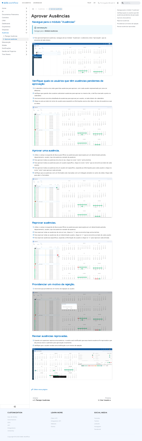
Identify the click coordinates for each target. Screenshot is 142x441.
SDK (7, 422)
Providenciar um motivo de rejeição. (128, 23)
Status (52, 426)
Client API (53, 418)
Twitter (95, 421)
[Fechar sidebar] (15, 407)
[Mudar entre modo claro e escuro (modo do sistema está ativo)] (118, 3)
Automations (10, 420)
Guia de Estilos (11, 417)
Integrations (10, 428)
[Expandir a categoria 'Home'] (26, 8)
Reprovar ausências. (123, 21)
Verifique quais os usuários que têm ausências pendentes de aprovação (128, 14)
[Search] (130, 3)
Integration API (55, 421)
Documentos (26, 3)
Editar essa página (39, 389)
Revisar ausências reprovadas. (126, 26)
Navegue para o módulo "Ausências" (128, 10)
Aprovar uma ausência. (124, 18)
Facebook (96, 429)
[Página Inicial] (33, 9)
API (94, 3)
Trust (89, 3)
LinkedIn (96, 424)
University (9, 431)
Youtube (96, 418)
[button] (15, 14)
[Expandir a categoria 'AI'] (26, 11)
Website (52, 424)
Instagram (96, 426)
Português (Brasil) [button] (106, 3)
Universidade (37, 3)
